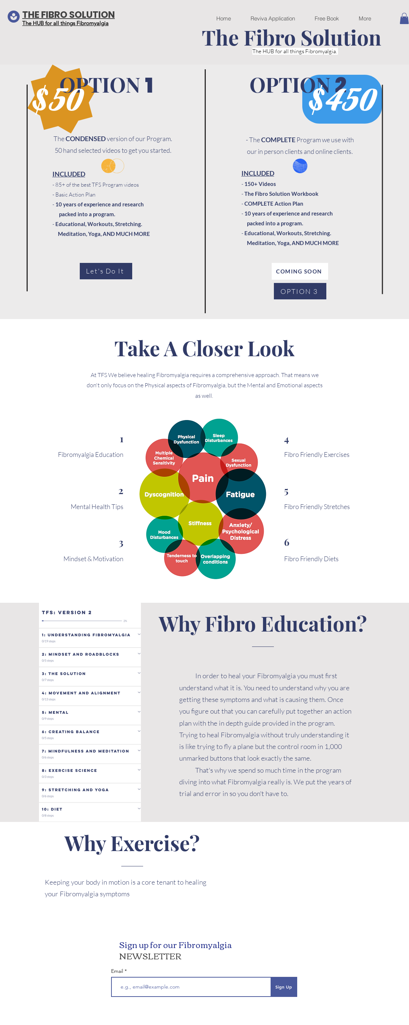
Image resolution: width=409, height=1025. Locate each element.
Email (118, 971)
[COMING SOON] (300, 271)
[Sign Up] (284, 987)
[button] (404, 18)
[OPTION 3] (300, 291)
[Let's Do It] (106, 271)
